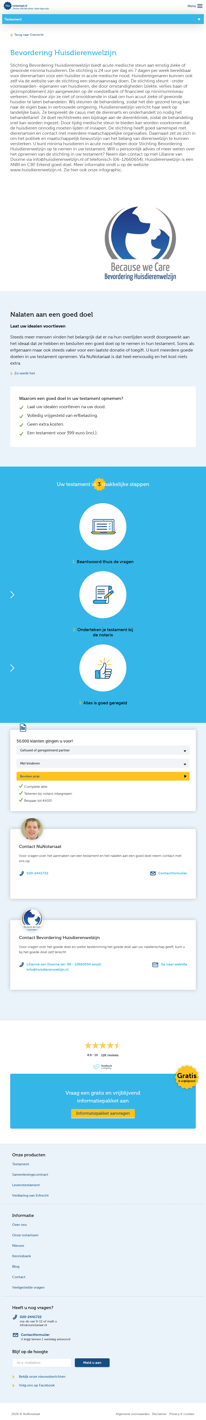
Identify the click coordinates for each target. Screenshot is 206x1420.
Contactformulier (172, 873)
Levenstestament (26, 1185)
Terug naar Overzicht (27, 35)
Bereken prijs (30, 776)
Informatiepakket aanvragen (103, 1113)
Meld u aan (92, 1363)
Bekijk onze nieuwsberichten (38, 1376)
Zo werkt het (22, 373)
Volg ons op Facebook (33, 1385)
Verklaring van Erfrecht (30, 1195)
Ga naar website (174, 964)
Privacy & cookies (181, 1414)
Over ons (19, 1225)
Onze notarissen (25, 1235)
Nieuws (18, 1245)
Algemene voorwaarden (132, 1414)
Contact (18, 1277)
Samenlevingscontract (30, 1174)
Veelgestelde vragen (28, 1287)
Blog (15, 1266)
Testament (20, 1164)
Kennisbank (21, 1256)
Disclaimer (159, 1414)
